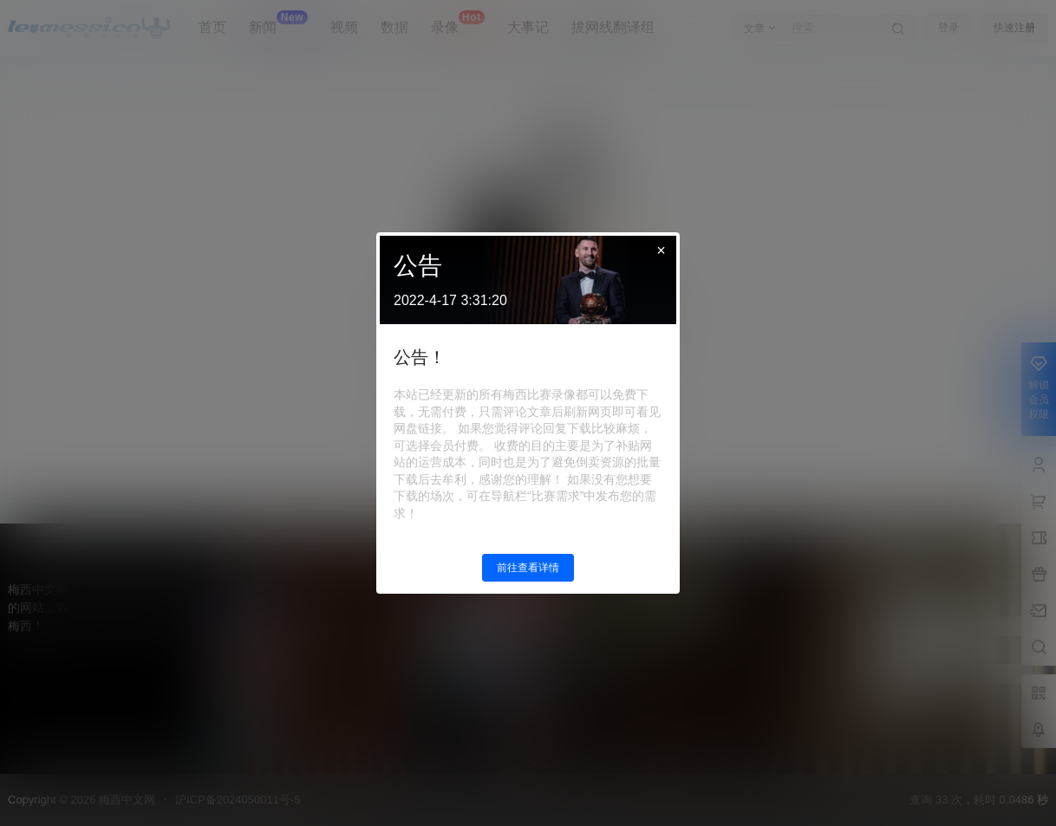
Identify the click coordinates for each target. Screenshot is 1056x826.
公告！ (420, 357)
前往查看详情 (528, 568)
